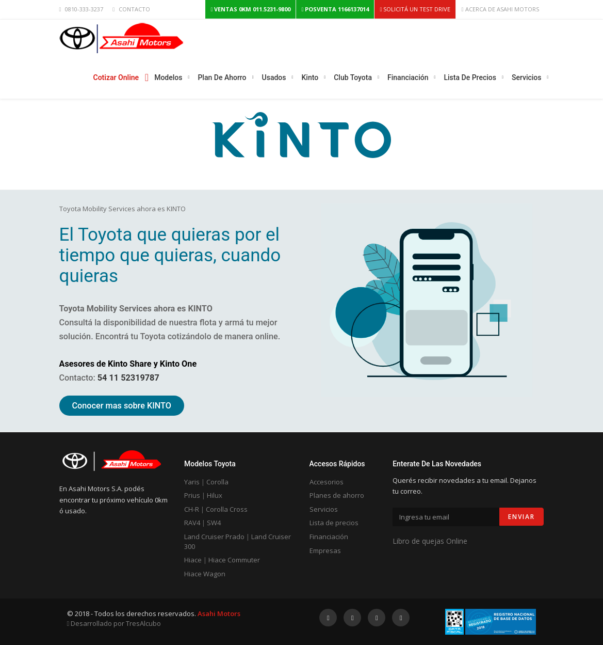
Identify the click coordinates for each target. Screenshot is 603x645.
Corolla (217, 481)
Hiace (193, 559)
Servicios (323, 509)
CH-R (191, 509)
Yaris (192, 481)
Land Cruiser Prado (214, 536)
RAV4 (192, 522)
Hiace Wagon (204, 573)
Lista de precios (333, 522)
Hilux (214, 495)
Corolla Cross (227, 509)
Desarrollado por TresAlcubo (114, 623)
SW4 (214, 522)
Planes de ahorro (336, 495)
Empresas (325, 550)
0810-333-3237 (84, 9)
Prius (192, 495)
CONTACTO (134, 9)
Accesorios (326, 481)
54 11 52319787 (128, 378)
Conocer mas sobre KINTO (121, 406)
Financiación (328, 536)
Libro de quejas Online (430, 541)
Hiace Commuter (234, 559)
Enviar (521, 516)
